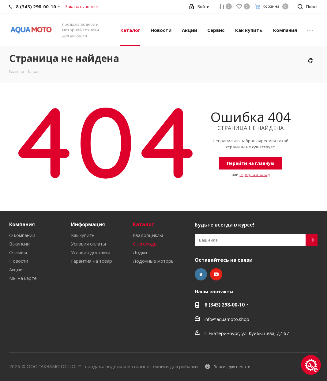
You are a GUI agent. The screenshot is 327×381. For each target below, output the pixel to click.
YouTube (216, 274)
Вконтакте (201, 274)
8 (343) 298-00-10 (225, 304)
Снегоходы (145, 244)
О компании (22, 235)
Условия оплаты (88, 244)
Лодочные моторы (154, 261)
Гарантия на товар (91, 261)
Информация (88, 224)
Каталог (143, 224)
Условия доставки (90, 252)
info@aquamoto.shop (227, 319)
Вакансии (19, 244)
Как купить (83, 235)
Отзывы (18, 252)
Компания (22, 224)
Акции (16, 269)
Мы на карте (23, 278)
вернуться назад (254, 174)
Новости (18, 261)
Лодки (140, 252)
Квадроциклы (148, 235)
